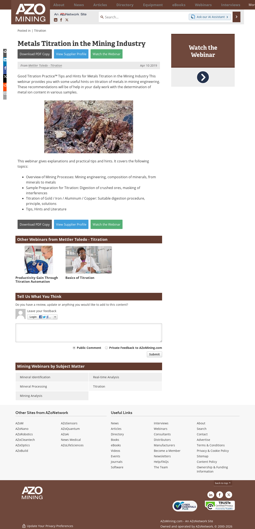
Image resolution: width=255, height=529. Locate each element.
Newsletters (162, 456)
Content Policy (207, 462)
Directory (116, 5)
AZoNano (21, 429)
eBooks (116, 445)
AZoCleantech (25, 440)
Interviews (161, 423)
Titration (40, 31)
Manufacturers (164, 445)
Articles (116, 429)
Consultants (162, 434)
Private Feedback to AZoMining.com (135, 348)
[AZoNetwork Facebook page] (61, 20)
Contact (202, 434)
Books (115, 440)
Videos (115, 451)
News (115, 423)
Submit (154, 354)
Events (115, 456)
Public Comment (89, 348)
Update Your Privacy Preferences (47, 524)
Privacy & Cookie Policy (213, 451)
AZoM (19, 423)
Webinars (160, 429)
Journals (117, 462)
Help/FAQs (161, 462)
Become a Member (167, 451)
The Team (161, 467)
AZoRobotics (24, 434)
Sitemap (202, 456)
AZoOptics (22, 445)
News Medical (71, 440)
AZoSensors (69, 423)
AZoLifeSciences (72, 445)
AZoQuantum (70, 429)
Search (202, 429)
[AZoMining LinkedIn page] (55, 20)
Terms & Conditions (211, 445)
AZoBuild (21, 451)
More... (234, 5)
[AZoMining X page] (67, 20)
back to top (223, 483)
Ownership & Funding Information (212, 469)
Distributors (162, 440)
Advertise (203, 440)
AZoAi (65, 434)
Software (117, 467)
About (201, 423)
